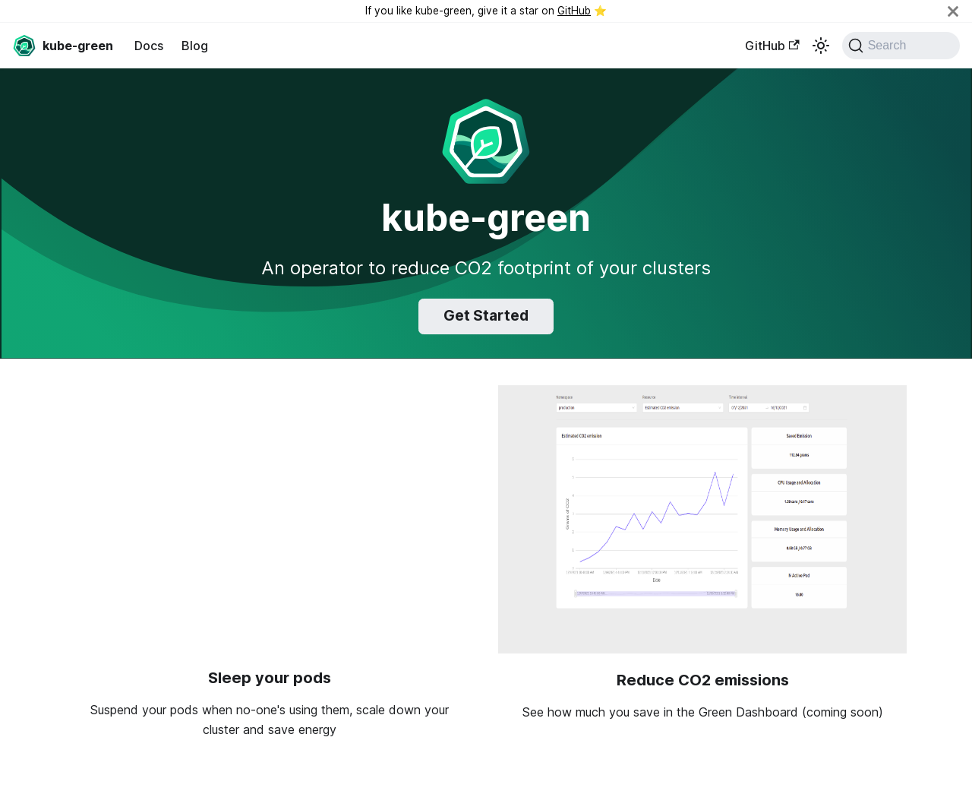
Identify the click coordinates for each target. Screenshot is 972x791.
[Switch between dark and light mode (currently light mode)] (821, 45)
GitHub (574, 11)
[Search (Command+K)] (901, 45)
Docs (148, 45)
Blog (194, 45)
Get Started (486, 315)
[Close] (953, 11)
